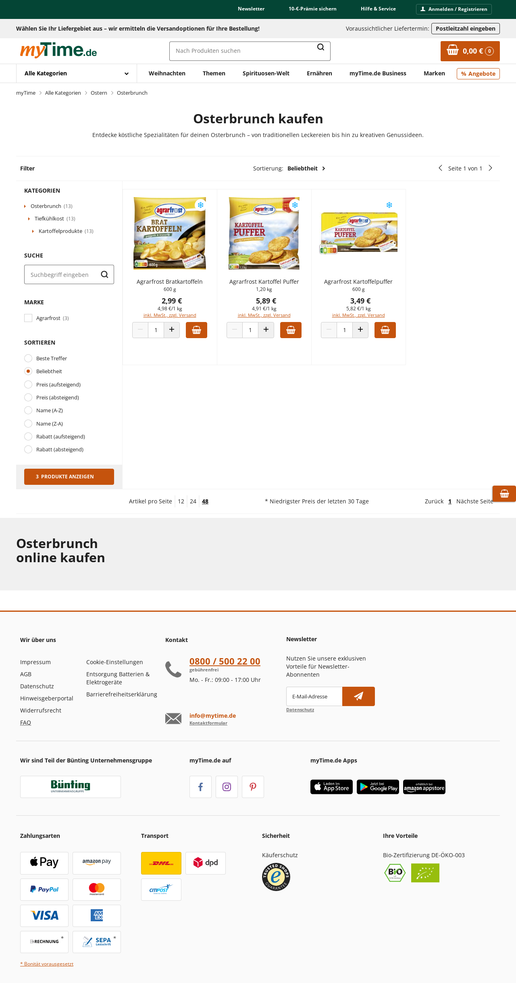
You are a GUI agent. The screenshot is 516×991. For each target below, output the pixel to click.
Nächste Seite (474, 501)
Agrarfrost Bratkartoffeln (180, 285)
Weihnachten (167, 73)
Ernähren (319, 73)
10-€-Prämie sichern (313, 8)
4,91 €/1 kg (271, 312)
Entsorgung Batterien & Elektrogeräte (118, 678)
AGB (25, 674)
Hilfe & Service (378, 8)
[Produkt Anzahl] (166, 334)
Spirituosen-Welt (266, 73)
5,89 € (274, 305)
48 (205, 501)
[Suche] (69, 274)
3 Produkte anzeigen (65, 476)
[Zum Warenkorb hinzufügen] (207, 334)
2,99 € (182, 305)
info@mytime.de (212, 716)
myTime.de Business (378, 73)
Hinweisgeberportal (46, 698)
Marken (434, 73)
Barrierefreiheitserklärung (121, 694)
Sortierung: (289, 168)
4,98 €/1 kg (180, 312)
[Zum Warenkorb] (470, 51)
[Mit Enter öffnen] (77, 73)
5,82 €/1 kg (363, 312)
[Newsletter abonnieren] (358, 696)
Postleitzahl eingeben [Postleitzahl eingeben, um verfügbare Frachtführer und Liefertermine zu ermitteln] (465, 28)
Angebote (481, 73)
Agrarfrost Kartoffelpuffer (363, 285)
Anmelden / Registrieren (453, 9)
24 (193, 501)
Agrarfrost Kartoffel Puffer (271, 285)
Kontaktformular (208, 723)
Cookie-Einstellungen (114, 662)
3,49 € (365, 305)
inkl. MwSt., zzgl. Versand (180, 319)
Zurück (434, 501)
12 (181, 501)
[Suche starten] (104, 274)
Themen (214, 73)
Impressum (35, 662)
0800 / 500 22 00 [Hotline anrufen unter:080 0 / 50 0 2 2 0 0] (224, 661)
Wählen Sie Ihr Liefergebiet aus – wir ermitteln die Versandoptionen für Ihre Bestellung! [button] (138, 28)
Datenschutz (37, 686)
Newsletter (251, 8)
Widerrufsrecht (40, 710)
